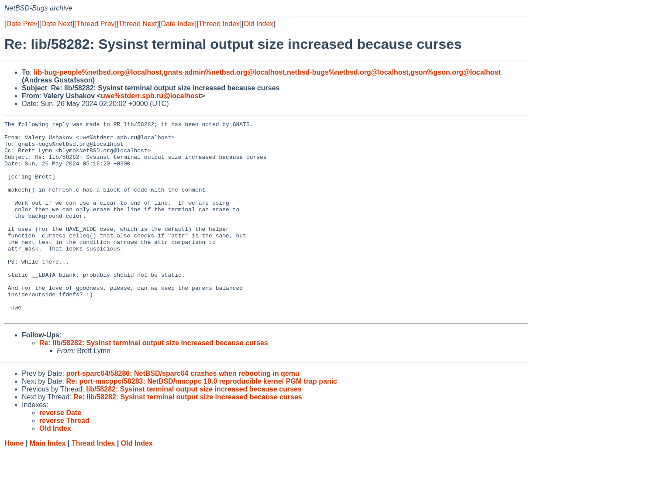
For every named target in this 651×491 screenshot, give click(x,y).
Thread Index (219, 23)
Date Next (56, 23)
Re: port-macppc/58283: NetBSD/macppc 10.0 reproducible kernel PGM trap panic (201, 420)
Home (14, 482)
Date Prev (21, 23)
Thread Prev (95, 23)
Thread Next (137, 23)
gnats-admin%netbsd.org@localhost (224, 72)
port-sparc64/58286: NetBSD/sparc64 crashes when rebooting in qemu (182, 412)
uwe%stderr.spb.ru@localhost (151, 96)
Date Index (177, 23)
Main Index (48, 482)
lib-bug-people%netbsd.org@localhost (98, 72)
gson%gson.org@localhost (455, 72)
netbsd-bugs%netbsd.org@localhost (348, 72)
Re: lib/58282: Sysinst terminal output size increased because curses (153, 382)
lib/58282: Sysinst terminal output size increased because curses (194, 428)
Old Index (258, 23)
